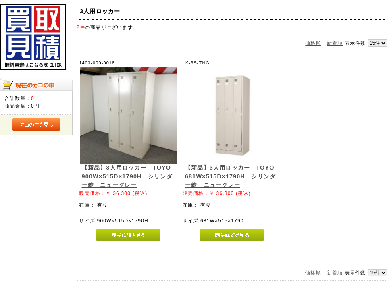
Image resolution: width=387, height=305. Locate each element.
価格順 (313, 43)
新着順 (335, 43)
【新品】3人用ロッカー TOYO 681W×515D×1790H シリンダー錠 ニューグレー (233, 176)
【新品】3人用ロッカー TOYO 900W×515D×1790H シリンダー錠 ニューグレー (129, 176)
